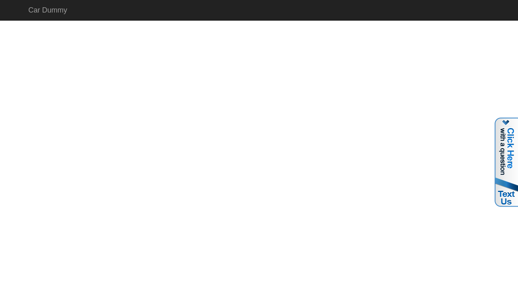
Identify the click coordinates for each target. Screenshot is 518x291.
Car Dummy (47, 10)
